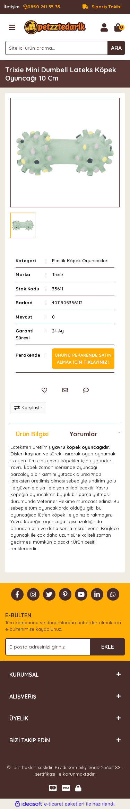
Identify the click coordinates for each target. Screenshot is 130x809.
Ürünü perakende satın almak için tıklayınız (83, 358)
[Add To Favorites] (44, 390)
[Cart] (118, 27)
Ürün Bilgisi (32, 434)
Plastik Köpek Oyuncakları (80, 260)
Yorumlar (83, 434)
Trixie (57, 274)
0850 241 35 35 (31, 6)
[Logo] (55, 27)
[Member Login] (104, 27)
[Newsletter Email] (65, 646)
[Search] (65, 48)
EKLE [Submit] (107, 646)
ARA (116, 47)
